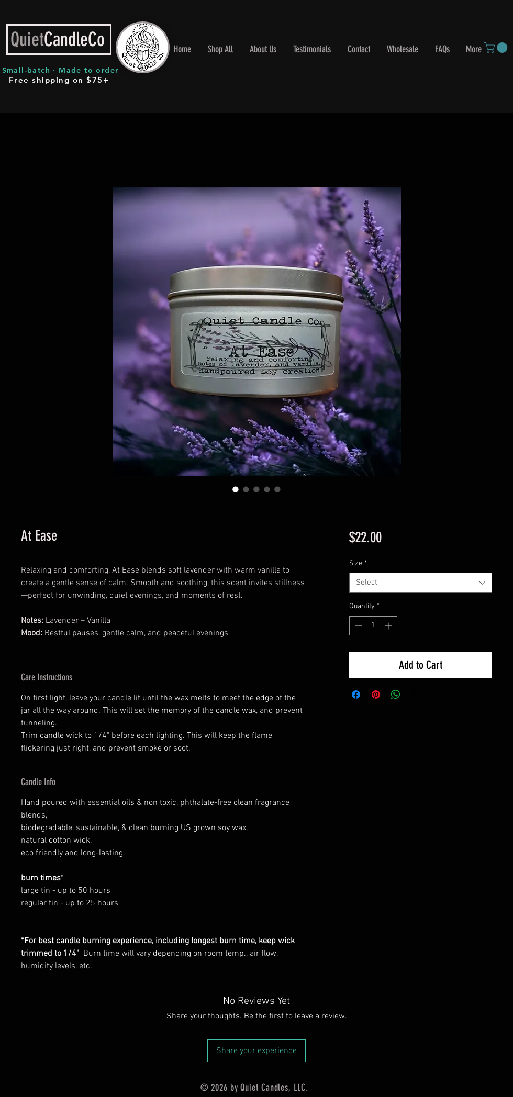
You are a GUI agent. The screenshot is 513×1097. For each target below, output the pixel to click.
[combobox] (420, 583)
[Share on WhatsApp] (395, 694)
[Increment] (389, 626)
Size (358, 563)
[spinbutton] (373, 626)
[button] (497, 47)
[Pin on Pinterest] (376, 694)
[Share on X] (415, 694)
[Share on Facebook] (356, 694)
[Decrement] (357, 626)
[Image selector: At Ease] (235, 489)
